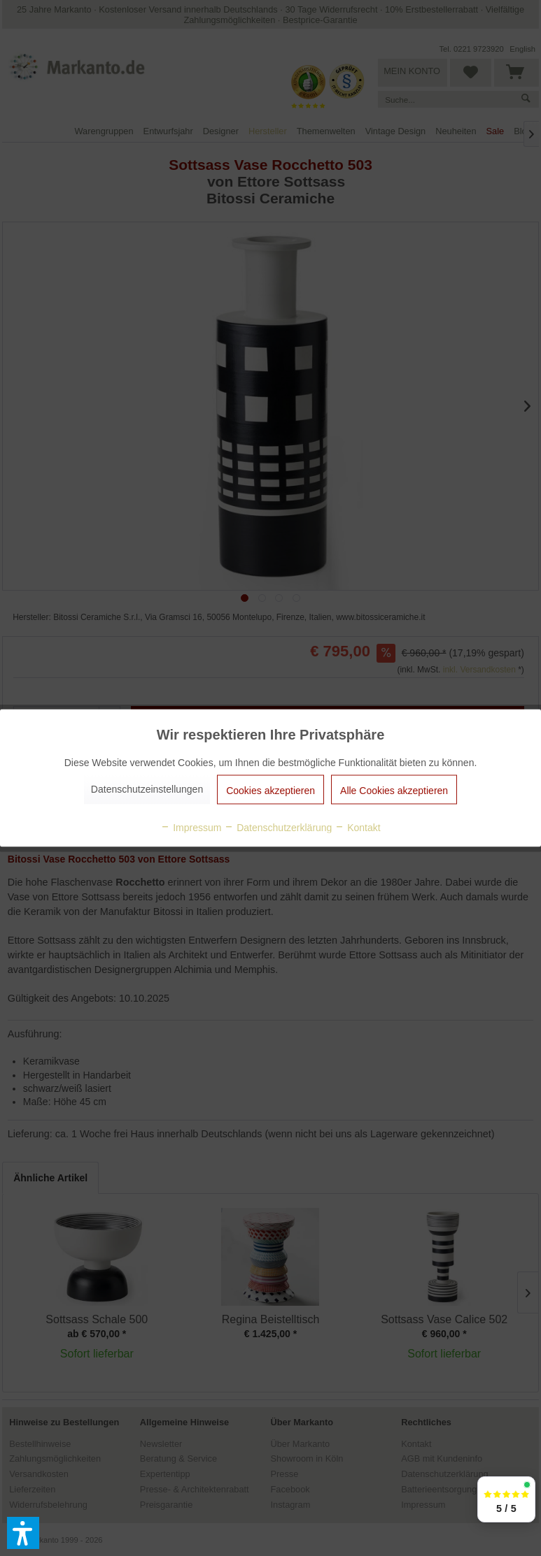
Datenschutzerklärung (278, 827)
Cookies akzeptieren (270, 790)
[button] (23, 1533)
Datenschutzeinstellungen (147, 789)
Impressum (190, 827)
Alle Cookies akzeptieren (394, 790)
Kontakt (357, 827)
